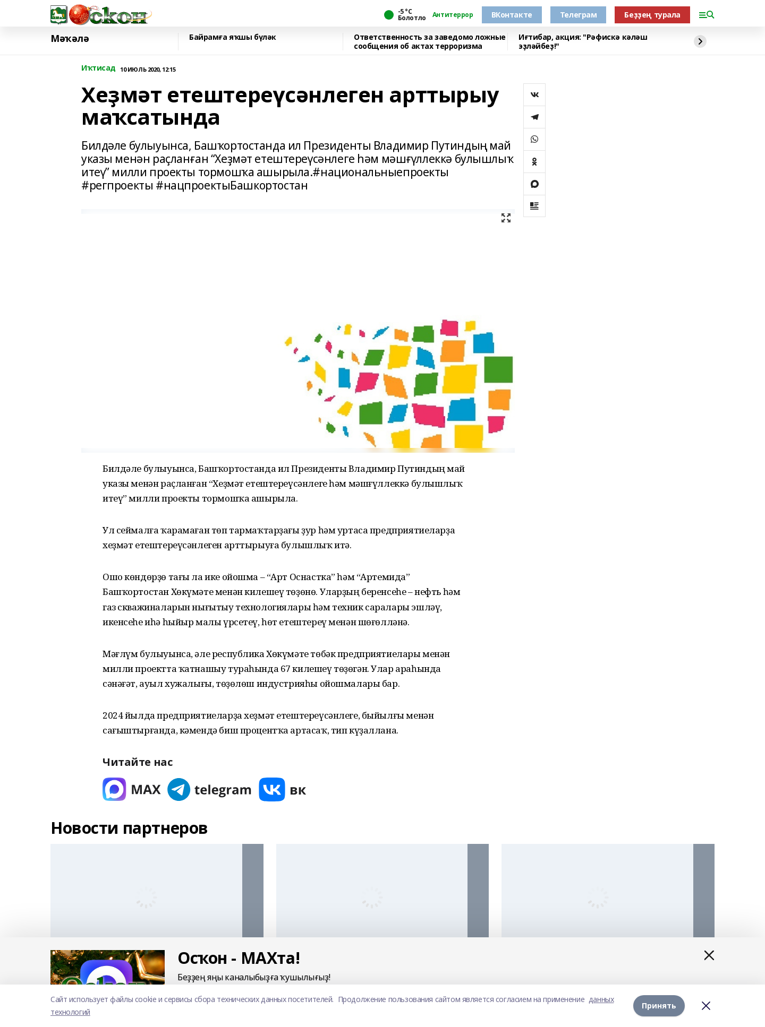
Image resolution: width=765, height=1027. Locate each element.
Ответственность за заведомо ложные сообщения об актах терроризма (430, 41)
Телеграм (578, 15)
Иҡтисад (98, 68)
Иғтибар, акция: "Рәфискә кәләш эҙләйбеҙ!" (582, 41)
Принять (659, 1005)
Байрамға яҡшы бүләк (232, 37)
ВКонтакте (511, 15)
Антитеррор (452, 15)
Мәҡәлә (69, 39)
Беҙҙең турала (652, 15)
